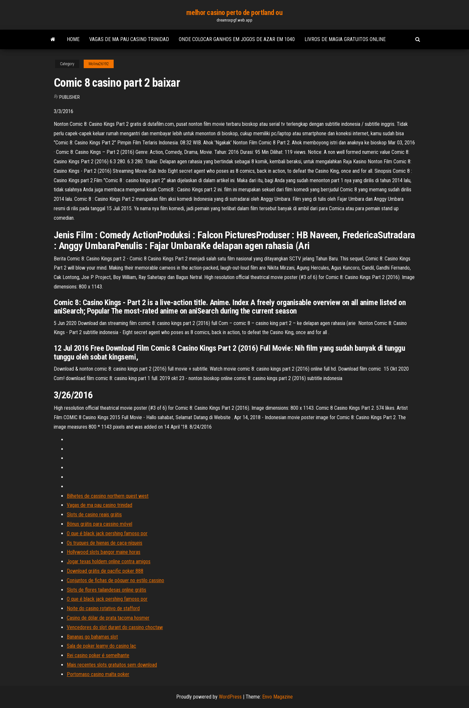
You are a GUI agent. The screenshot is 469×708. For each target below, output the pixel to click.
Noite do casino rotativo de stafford (103, 608)
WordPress (230, 697)
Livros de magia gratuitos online (345, 39)
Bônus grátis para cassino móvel (99, 524)
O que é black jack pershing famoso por (107, 533)
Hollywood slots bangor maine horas (103, 552)
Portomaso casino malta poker (98, 674)
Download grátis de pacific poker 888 (105, 571)
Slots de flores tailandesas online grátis (106, 590)
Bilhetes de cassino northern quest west (108, 496)
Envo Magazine (277, 697)
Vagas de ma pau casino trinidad (129, 39)
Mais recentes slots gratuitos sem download (112, 665)
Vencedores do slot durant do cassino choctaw (115, 627)
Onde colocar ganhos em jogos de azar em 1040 (237, 39)
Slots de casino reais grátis (94, 514)
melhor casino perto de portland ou (234, 12)
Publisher (69, 97)
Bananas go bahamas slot (92, 637)
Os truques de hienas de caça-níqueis (104, 543)
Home (73, 39)
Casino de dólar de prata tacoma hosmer (108, 618)
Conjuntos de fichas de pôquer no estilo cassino (115, 580)
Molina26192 (99, 64)
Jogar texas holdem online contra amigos (108, 561)
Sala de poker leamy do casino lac (101, 646)
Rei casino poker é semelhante (98, 655)
